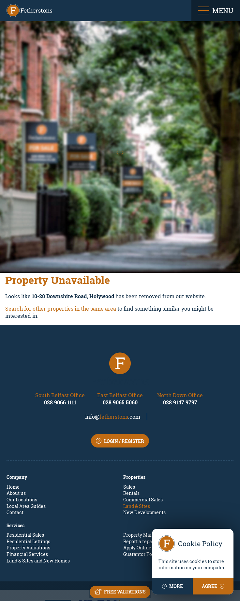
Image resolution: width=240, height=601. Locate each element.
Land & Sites (136, 470)
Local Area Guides (26, 470)
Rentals (131, 457)
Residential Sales (25, 499)
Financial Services (27, 518)
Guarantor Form (140, 518)
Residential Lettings (28, 505)
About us (16, 457)
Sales (129, 451)
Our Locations (22, 464)
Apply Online (137, 512)
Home (13, 451)
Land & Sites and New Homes (38, 525)
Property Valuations (28, 512)
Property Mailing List (146, 499)
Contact (15, 477)
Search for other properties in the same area (60, 272)
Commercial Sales (143, 464)
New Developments (144, 477)
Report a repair (139, 505)
